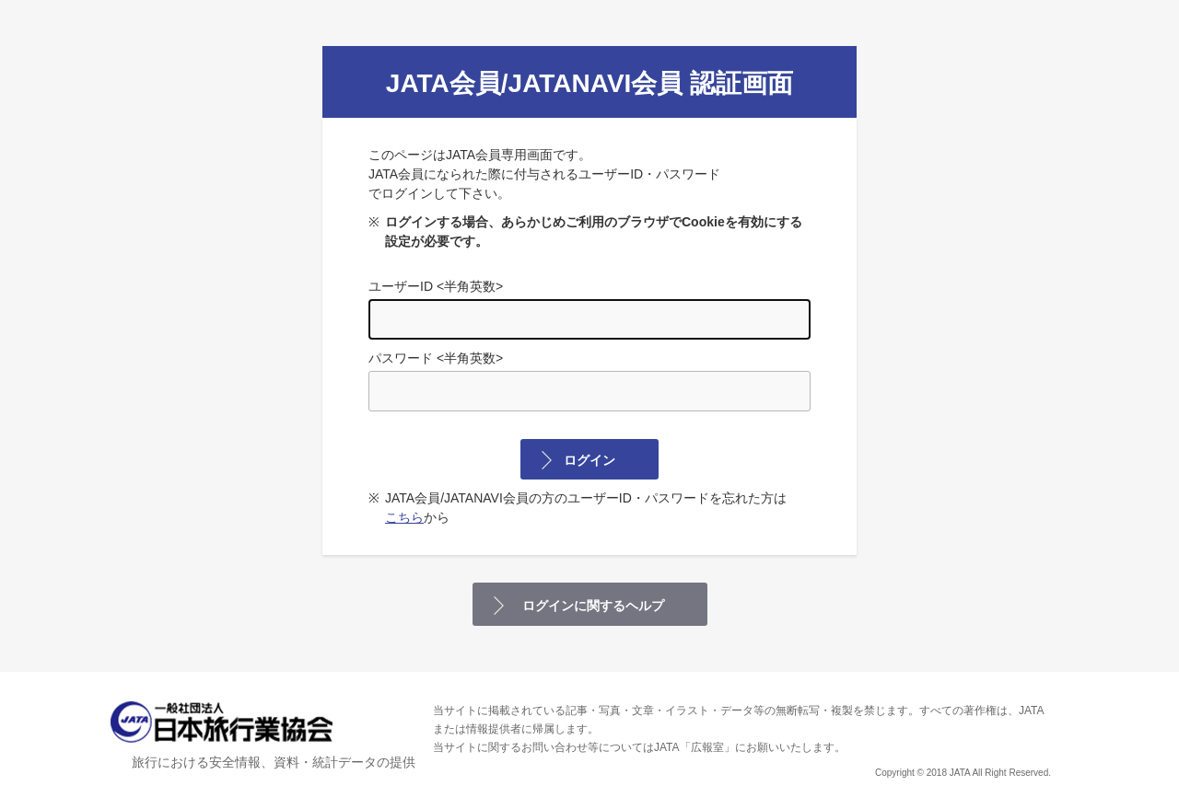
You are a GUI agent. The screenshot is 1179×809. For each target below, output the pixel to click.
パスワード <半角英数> (589, 381)
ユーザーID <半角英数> (589, 309)
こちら (404, 517)
